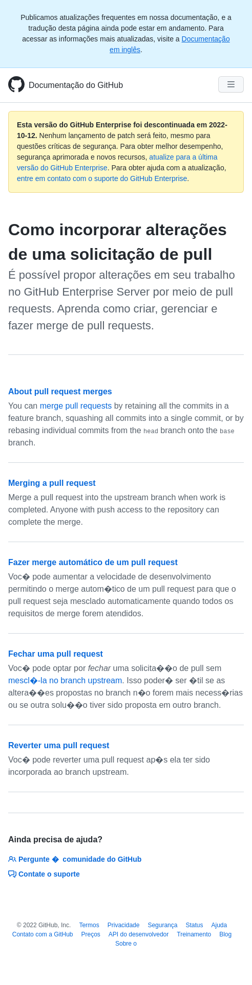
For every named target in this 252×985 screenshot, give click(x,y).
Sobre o (126, 943)
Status (194, 925)
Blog (225, 934)
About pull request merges (60, 391)
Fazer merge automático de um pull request (93, 562)
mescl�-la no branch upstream (65, 680)
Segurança (162, 925)
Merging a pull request (52, 483)
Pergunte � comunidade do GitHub (74, 859)
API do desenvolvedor (139, 934)
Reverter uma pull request (58, 745)
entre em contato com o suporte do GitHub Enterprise (102, 178)
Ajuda (219, 925)
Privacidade (124, 925)
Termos (89, 925)
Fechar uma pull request (55, 654)
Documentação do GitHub (76, 85)
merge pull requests (76, 405)
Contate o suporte (44, 874)
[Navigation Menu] (231, 84)
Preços (90, 934)
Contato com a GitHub (42, 934)
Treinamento (194, 934)
